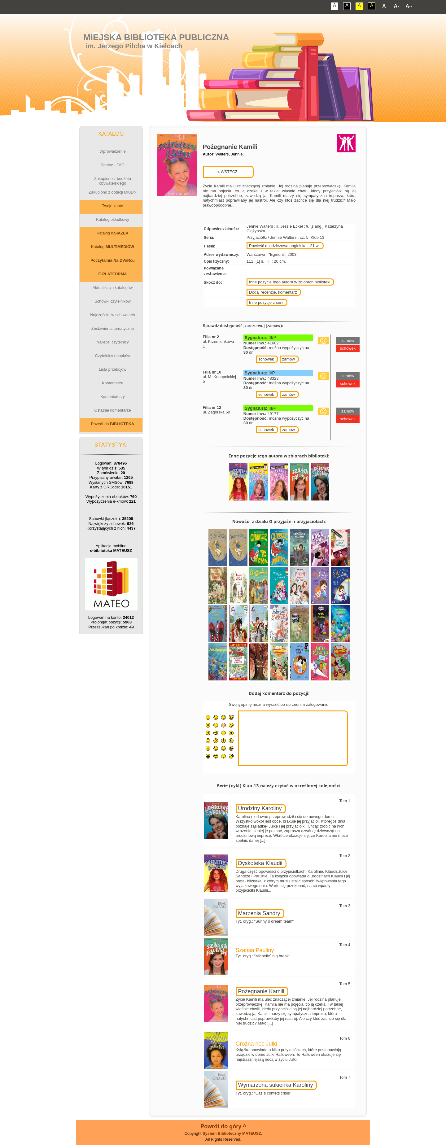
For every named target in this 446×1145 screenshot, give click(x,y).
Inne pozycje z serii (266, 302)
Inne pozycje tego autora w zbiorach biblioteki (289, 282)
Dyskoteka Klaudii (260, 863)
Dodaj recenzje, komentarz (273, 292)
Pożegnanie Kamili (261, 991)
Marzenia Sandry (259, 913)
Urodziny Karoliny (260, 808)
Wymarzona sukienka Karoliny (275, 1085)
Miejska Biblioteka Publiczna (156, 37)
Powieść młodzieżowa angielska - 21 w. (284, 245)
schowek (266, 359)
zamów (288, 359)
